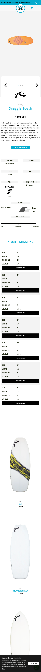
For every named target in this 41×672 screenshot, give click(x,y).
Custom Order (20, 147)
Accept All (33, 663)
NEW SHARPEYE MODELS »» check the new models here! (15, 2)
